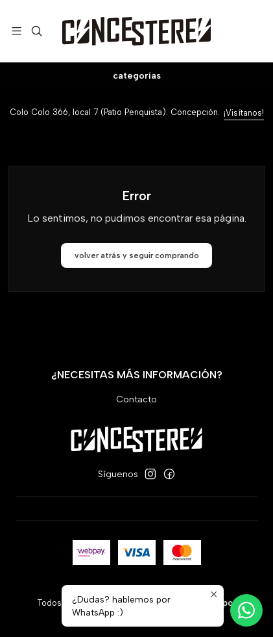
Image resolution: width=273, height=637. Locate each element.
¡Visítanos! (244, 113)
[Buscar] (36, 31)
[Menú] (16, 31)
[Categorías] (136, 76)
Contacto (136, 399)
